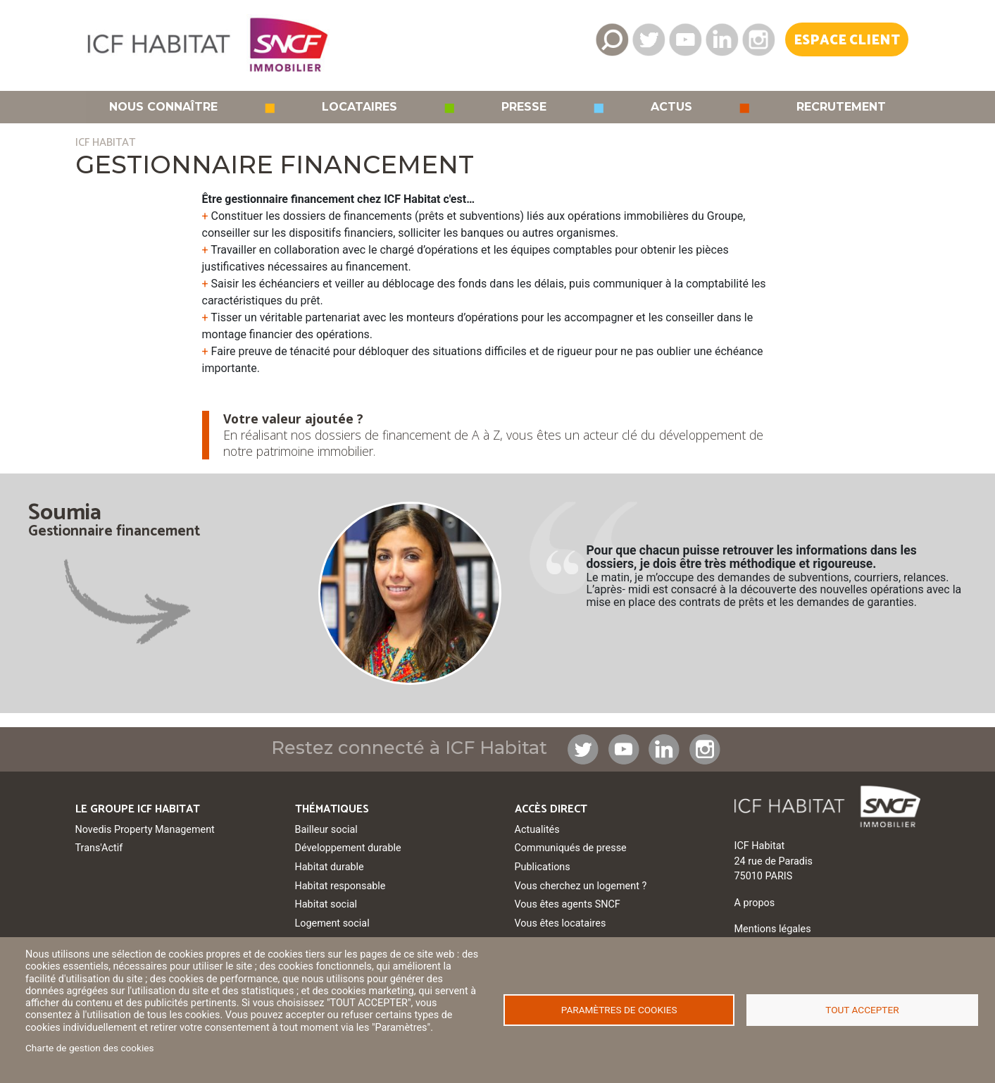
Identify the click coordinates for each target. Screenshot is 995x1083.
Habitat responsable (340, 886)
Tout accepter (862, 1009)
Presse (523, 107)
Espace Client (847, 40)
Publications (542, 867)
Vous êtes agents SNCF (567, 904)
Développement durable (348, 848)
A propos (754, 903)
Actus (671, 107)
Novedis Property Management (145, 830)
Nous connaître (163, 107)
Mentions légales (772, 929)
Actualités (537, 830)
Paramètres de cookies (619, 1009)
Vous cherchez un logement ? (581, 886)
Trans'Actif (99, 848)
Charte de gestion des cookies (89, 1047)
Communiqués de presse (571, 848)
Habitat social (326, 904)
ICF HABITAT (105, 142)
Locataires (359, 107)
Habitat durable (329, 867)
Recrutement (841, 107)
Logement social (332, 923)
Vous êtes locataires (560, 923)
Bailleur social (326, 830)
